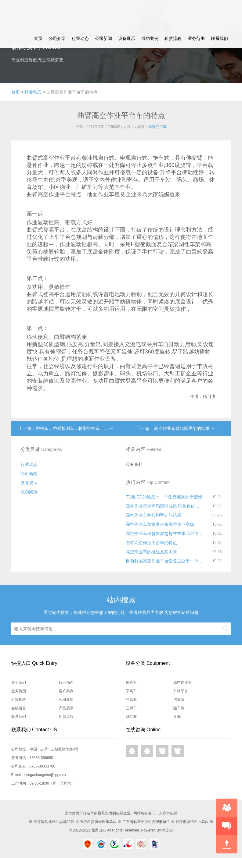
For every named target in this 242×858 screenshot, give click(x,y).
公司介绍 (57, 38)
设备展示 (126, 38)
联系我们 (219, 38)
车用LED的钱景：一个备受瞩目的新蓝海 (164, 497)
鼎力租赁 (29, 14)
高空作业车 (182, 682)
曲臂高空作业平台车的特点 (151, 542)
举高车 (131, 691)
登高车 (131, 699)
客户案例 (66, 691)
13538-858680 (41, 758)
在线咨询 (226, 808)
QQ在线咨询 (132, 751)
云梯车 (131, 708)
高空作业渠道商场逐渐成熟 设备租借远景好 (164, 506)
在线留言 (18, 708)
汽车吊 (178, 699)
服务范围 (18, 691)
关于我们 (18, 682)
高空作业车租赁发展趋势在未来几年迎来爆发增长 (164, 533)
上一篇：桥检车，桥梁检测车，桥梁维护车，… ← (66, 428)
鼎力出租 (98, 830)
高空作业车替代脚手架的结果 (153, 515)
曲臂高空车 (157, 127)
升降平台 (180, 691)
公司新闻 (103, 38)
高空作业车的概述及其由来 (151, 551)
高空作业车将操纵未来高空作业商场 (160, 524)
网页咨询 (162, 751)
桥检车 (131, 682)
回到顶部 (226, 844)
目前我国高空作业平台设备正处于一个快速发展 (164, 560)
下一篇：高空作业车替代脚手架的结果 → (176, 428)
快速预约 (226, 826)
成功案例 (149, 38)
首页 (38, 38)
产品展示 (66, 708)
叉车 (177, 716)
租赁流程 (173, 38)
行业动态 (80, 38)
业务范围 (196, 38)
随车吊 (178, 708)
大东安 (167, 830)
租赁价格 (18, 699)
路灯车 (131, 716)
